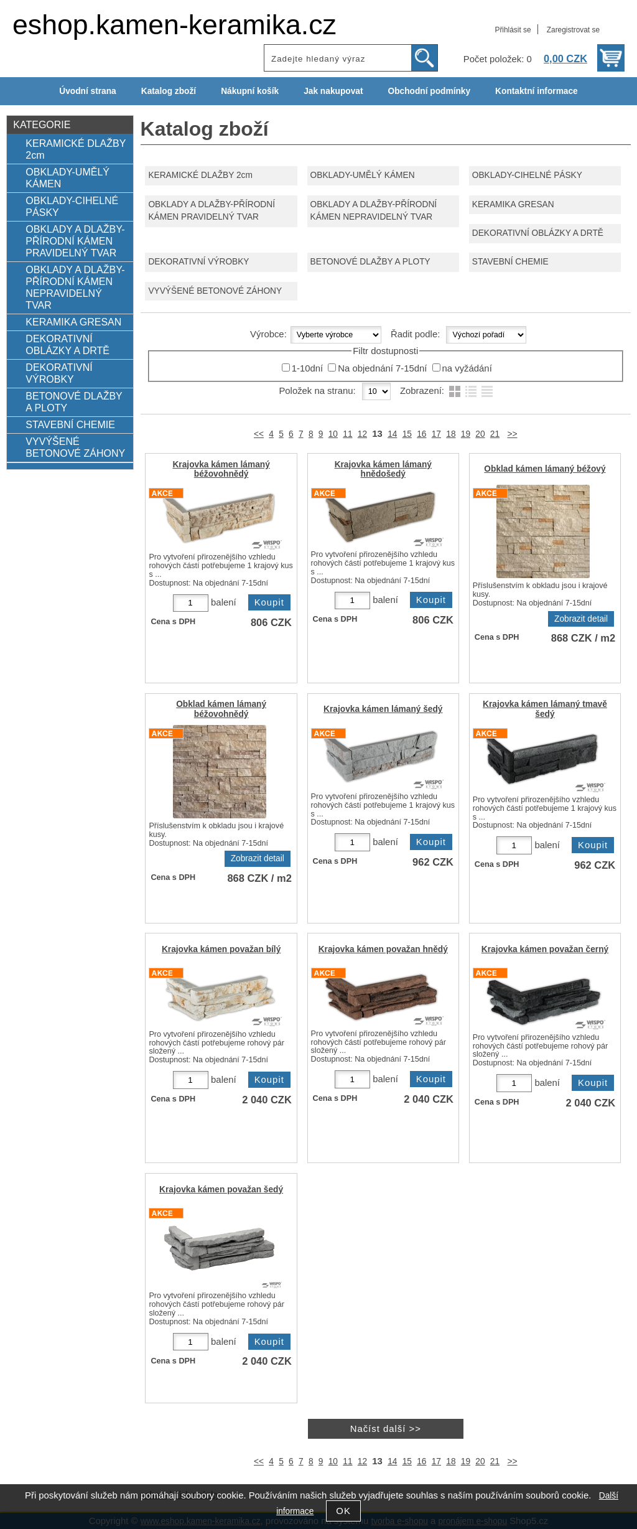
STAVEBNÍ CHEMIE (510, 261)
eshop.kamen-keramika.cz (174, 24)
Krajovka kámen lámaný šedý (382, 709)
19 (465, 434)
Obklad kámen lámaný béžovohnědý (221, 708)
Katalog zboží (168, 91)
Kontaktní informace (536, 91)
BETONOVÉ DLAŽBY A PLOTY (370, 261)
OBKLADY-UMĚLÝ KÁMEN (362, 175)
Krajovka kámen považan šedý (221, 1189)
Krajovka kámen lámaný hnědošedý (383, 469)
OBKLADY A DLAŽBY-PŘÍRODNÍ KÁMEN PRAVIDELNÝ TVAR (211, 211)
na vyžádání (467, 368)
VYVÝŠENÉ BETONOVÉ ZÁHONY (215, 291)
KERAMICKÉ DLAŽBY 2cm (200, 175)
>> (513, 434)
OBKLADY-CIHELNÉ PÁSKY (527, 175)
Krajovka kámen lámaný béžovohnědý (220, 469)
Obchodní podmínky (429, 91)
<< (259, 434)
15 (407, 434)
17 (436, 434)
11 (347, 434)
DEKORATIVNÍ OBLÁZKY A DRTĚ (537, 233)
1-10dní (307, 368)
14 (392, 434)
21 (495, 434)
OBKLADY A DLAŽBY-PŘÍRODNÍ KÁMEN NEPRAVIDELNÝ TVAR (373, 211)
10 (333, 434)
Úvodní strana (87, 91)
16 (421, 434)
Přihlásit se (513, 30)
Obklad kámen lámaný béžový (544, 469)
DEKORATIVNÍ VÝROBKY (198, 261)
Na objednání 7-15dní (382, 368)
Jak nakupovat (333, 91)
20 (480, 434)
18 (450, 434)
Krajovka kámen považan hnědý (383, 949)
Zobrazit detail (581, 619)
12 (362, 434)
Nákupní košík (250, 91)
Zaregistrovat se (573, 30)
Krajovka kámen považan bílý (221, 949)
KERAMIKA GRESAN (513, 204)
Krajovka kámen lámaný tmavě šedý (545, 708)
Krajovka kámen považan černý (544, 949)
